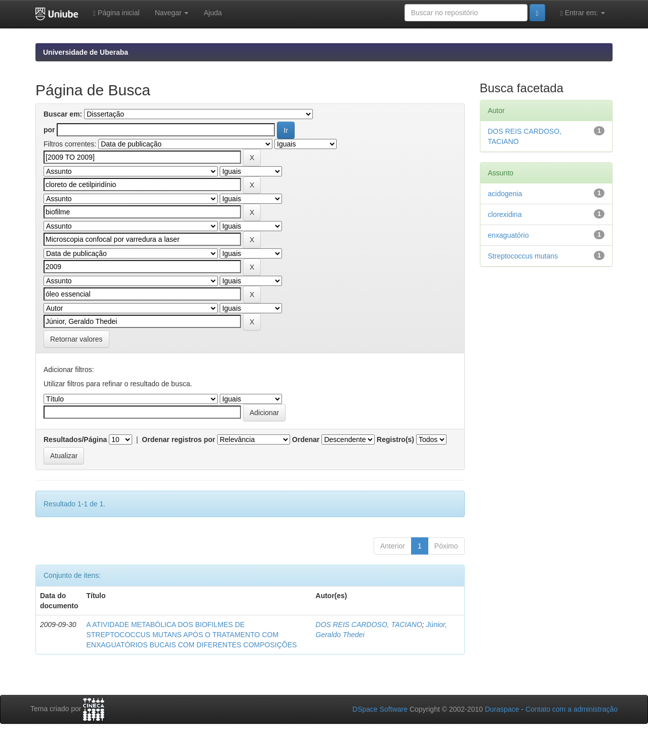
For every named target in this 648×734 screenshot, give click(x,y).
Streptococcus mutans (523, 256)
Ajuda (213, 13)
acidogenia (505, 194)
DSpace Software (380, 709)
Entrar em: (582, 13)
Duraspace (502, 709)
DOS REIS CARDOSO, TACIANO (368, 624)
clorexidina (505, 214)
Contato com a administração (571, 709)
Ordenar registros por (178, 439)
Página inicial (116, 13)
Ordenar (305, 439)
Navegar (172, 13)
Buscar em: (63, 114)
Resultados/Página (75, 439)
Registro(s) (395, 439)
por (49, 130)
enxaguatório (508, 235)
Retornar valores (76, 339)
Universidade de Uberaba (85, 52)
